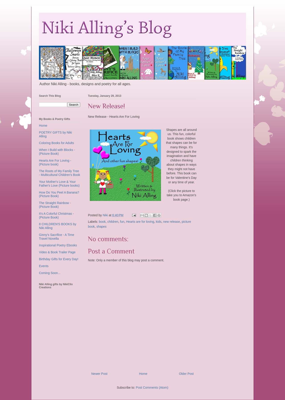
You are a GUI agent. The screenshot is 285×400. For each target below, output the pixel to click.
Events (44, 266)
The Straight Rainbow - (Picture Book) (55, 204)
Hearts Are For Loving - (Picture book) (55, 162)
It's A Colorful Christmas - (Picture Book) (56, 215)
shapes (101, 226)
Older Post (186, 373)
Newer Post (99, 373)
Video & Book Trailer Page (57, 252)
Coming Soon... (50, 273)
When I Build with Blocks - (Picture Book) (57, 151)
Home (143, 373)
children (112, 221)
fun (122, 221)
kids (158, 221)
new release (171, 221)
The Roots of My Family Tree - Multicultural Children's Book (59, 173)
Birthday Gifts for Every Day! (58, 259)
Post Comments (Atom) (152, 387)
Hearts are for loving (140, 221)
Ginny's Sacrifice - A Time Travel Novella (56, 236)
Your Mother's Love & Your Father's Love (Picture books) (59, 183)
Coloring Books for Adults (56, 143)
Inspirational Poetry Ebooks (58, 245)
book (102, 221)
